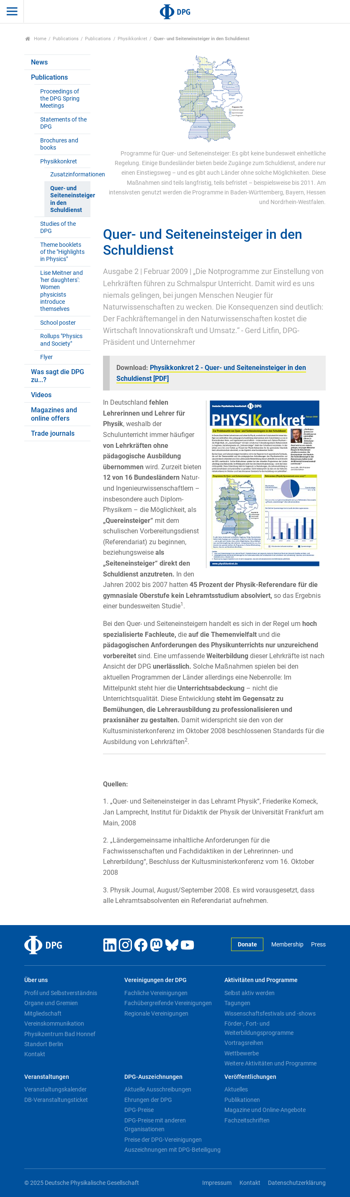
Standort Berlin (43, 1044)
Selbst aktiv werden (249, 993)
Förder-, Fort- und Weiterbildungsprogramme (258, 1028)
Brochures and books (59, 144)
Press (318, 944)
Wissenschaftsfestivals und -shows (270, 1013)
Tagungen (237, 1003)
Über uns (36, 980)
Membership (287, 944)
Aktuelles (236, 1089)
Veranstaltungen (46, 1077)
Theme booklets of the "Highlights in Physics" (62, 252)
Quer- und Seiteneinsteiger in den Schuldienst (70, 199)
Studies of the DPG (58, 227)
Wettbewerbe (241, 1053)
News (39, 62)
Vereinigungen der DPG (155, 980)
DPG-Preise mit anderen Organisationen (155, 1125)
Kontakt (34, 1054)
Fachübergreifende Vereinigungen (168, 1003)
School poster (58, 322)
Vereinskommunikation (54, 1023)
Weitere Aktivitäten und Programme (270, 1063)
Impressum (217, 1183)
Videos (41, 395)
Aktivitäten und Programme (261, 980)
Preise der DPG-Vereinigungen (163, 1139)
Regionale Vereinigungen (156, 1013)
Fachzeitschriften (247, 1120)
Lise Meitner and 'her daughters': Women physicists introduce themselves (61, 291)
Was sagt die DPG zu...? (57, 376)
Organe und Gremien (51, 1003)
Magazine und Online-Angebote (265, 1110)
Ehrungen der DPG (148, 1099)
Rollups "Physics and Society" (61, 340)
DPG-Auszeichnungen (153, 1077)
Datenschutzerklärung (297, 1183)
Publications (66, 38)
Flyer (46, 357)
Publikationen (242, 1099)
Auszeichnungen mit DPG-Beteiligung (172, 1149)
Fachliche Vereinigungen (156, 993)
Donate (247, 944)
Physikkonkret (132, 38)
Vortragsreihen (243, 1042)
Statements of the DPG (63, 123)
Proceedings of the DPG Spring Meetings (60, 99)
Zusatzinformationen (70, 174)
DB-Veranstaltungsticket (56, 1099)
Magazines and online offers (54, 414)
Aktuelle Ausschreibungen (157, 1089)
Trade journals (53, 433)
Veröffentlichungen (250, 1077)
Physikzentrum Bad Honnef (59, 1034)
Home (35, 38)
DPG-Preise (139, 1110)
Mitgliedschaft (43, 1013)
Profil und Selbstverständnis (60, 993)
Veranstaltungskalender (55, 1089)
